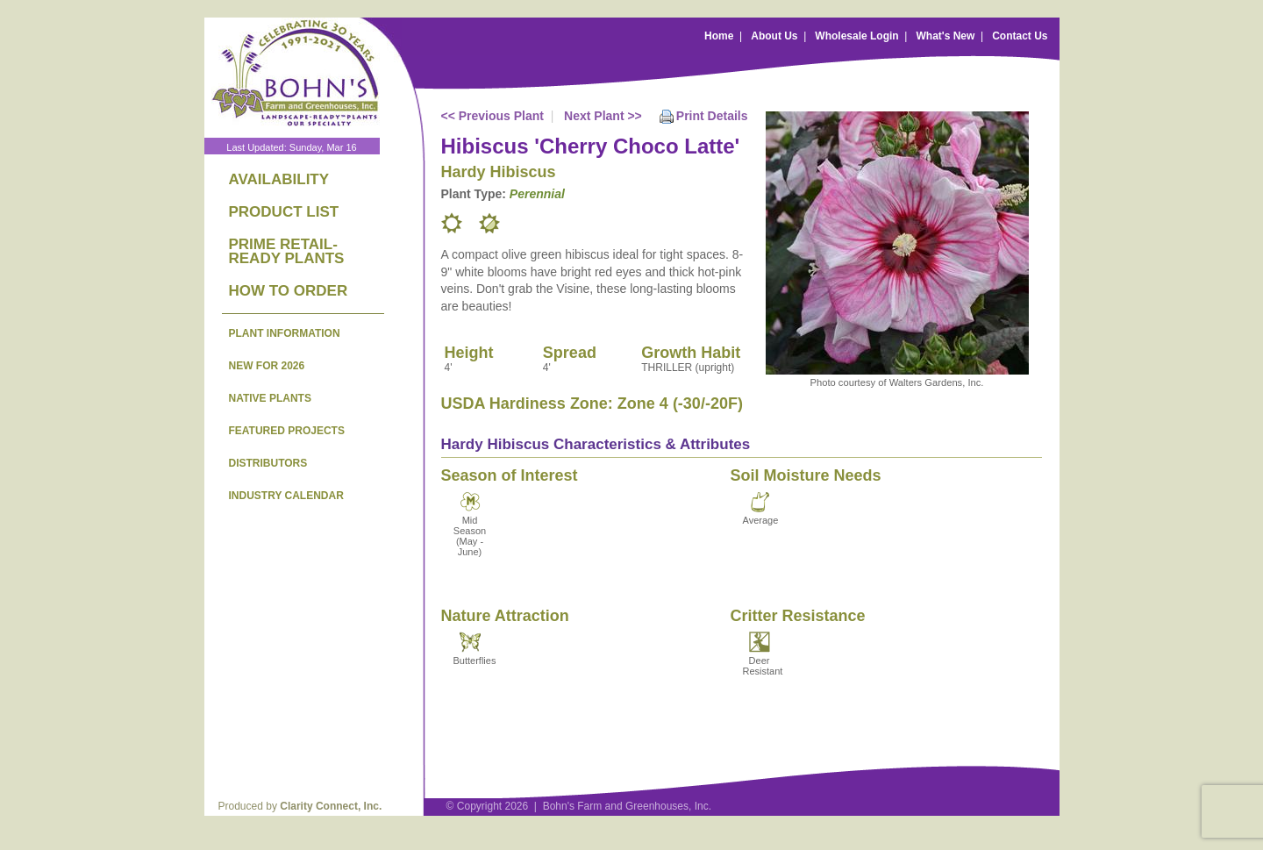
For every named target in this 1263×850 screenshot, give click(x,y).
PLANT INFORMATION (284, 333)
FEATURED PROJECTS (287, 431)
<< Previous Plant (493, 116)
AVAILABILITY (279, 179)
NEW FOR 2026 (267, 366)
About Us (774, 36)
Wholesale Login (856, 36)
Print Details (712, 116)
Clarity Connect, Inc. (331, 806)
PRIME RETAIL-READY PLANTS (287, 251)
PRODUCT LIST (284, 212)
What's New (945, 36)
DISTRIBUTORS (268, 463)
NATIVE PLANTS (270, 398)
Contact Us (1019, 36)
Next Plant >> (603, 116)
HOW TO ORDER (288, 290)
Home (718, 36)
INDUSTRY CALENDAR (286, 495)
